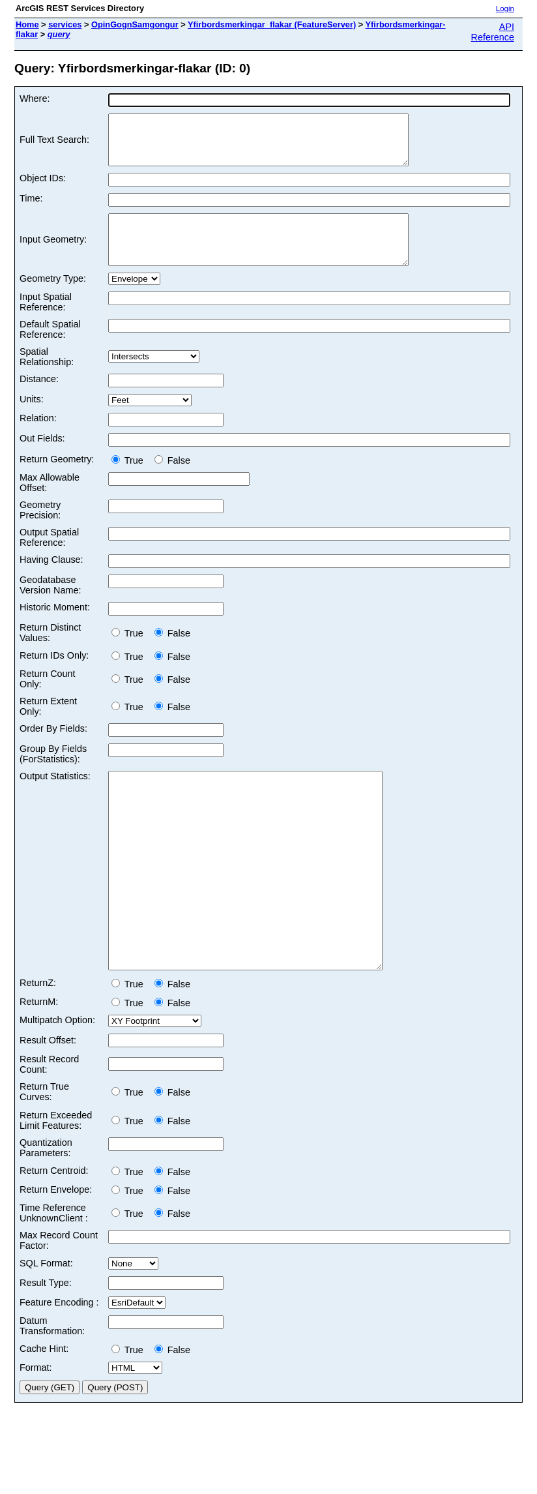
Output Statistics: (55, 795)
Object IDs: (43, 188)
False (172, 480)
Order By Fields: (53, 748)
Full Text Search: (54, 145)
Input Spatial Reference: (46, 321)
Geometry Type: (53, 298)
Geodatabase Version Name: (50, 604)
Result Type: (46, 1341)
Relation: (38, 437)
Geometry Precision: (40, 529)
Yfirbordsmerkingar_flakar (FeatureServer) (272, 24)
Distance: (39, 398)
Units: (32, 418)
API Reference (492, 32)
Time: (31, 208)
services (64, 24)
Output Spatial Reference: (49, 556)
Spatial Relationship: (47, 376)
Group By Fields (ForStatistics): (53, 773)
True (130, 480)
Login (505, 8)
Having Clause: (51, 579)
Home (27, 24)
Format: (36, 1426)
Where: (35, 98)
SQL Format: (46, 1322)
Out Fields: (42, 458)
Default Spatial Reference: (50, 348)
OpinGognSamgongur (135, 24)
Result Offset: (48, 1099)
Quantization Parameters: (46, 1206)
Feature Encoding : (59, 1361)
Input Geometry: (53, 254)
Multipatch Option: (57, 1078)
